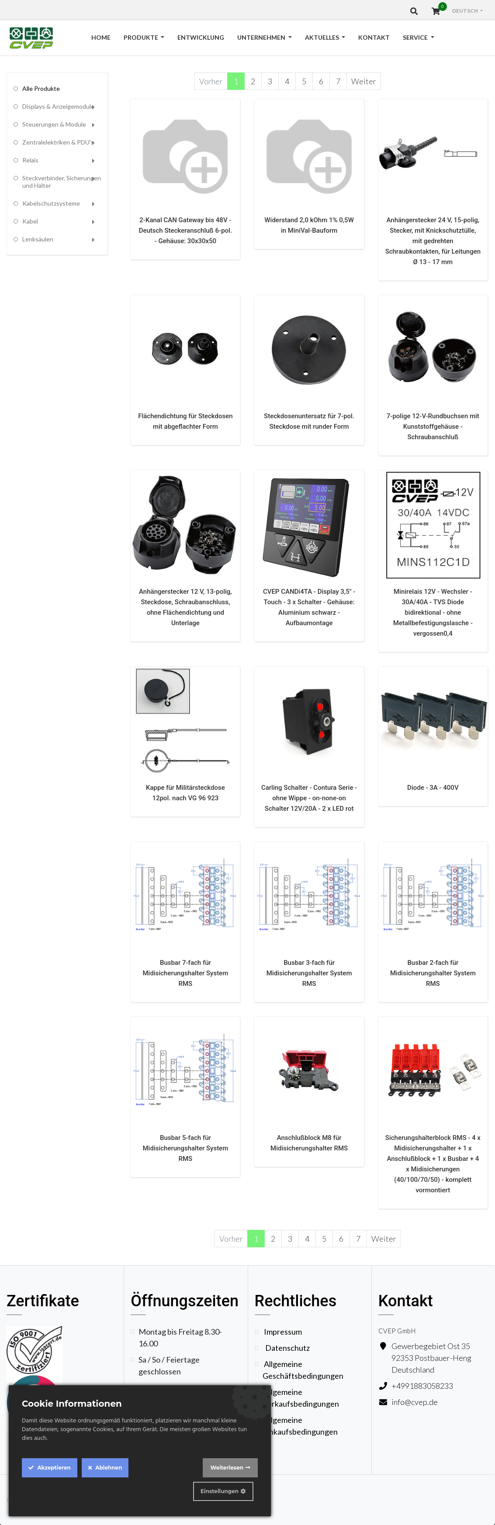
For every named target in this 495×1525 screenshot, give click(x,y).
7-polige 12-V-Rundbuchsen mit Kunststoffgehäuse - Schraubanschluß (433, 426)
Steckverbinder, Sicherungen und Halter (61, 181)
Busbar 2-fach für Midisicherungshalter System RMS (433, 973)
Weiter (363, 81)
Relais (30, 160)
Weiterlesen (226, 1467)
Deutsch (465, 10)
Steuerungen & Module (54, 124)
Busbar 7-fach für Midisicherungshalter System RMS (185, 973)
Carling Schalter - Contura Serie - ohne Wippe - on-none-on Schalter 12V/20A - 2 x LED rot (309, 798)
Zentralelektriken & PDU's (58, 142)
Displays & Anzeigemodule (58, 106)
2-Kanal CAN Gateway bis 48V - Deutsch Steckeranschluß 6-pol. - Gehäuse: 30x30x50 (185, 230)
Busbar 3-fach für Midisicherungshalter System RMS (309, 973)
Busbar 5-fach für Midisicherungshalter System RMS (185, 1148)
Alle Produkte (41, 88)
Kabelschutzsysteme (51, 203)
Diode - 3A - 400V (432, 788)
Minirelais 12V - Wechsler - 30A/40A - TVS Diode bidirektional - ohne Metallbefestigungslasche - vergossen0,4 (433, 612)
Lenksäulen (37, 239)
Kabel (30, 221)
